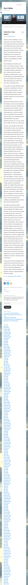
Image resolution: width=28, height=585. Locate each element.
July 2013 (6, 559)
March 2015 (6, 529)
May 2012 (6, 580)
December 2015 (7, 515)
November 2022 (7, 388)
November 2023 (7, 370)
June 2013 (6, 561)
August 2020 (6, 429)
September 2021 (7, 410)
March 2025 (6, 345)
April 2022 (6, 399)
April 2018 (6, 472)
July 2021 (6, 413)
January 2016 (7, 513)
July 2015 (6, 522)
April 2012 (6, 582)
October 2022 (7, 390)
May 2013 (6, 562)
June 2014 (6, 542)
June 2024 (6, 359)
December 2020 (7, 423)
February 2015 (7, 530)
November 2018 (7, 461)
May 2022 (6, 397)
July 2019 (6, 449)
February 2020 (7, 438)
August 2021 (6, 411)
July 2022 (6, 394)
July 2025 (6, 339)
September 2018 (7, 464)
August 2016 (6, 503)
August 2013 (6, 557)
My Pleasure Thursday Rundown (11, 320)
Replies (19, 276)
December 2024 (7, 350)
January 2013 (7, 568)
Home (5, 22)
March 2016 (6, 510)
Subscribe (7, 307)
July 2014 (6, 541)
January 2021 (7, 422)
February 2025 (7, 347)
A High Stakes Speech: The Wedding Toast (13, 319)
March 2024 (6, 364)
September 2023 (7, 373)
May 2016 (6, 507)
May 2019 (6, 452)
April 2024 (6, 362)
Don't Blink (8, 8)
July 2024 (6, 358)
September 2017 (7, 483)
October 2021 (7, 408)
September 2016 (7, 501)
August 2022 (6, 393)
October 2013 (7, 554)
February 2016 (7, 512)
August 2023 (6, 374)
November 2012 (7, 571)
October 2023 (7, 371)
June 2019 (6, 451)
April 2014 (6, 545)
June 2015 (6, 524)
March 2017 (6, 492)
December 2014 (7, 533)
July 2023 (6, 376)
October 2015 (7, 518)
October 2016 (7, 500)
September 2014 (7, 538)
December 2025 (7, 332)
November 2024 (7, 352)
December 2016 (7, 496)
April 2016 (6, 509)
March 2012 (6, 583)
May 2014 (6, 544)
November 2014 (7, 535)
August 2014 (6, 539)
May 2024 (6, 361)
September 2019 (7, 446)
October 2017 (7, 481)
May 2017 (6, 489)
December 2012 (7, 570)
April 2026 (6, 326)
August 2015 (6, 521)
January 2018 (7, 477)
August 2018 (6, 466)
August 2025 (6, 338)
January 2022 (7, 403)
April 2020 (6, 435)
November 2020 (7, 425)
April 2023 (6, 381)
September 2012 (7, 574)
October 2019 (7, 445)
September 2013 (7, 556)
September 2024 (7, 355)
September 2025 (7, 336)
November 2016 (7, 498)
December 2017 (7, 478)
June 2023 (6, 377)
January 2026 (7, 330)
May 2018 (6, 471)
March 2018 (6, 474)
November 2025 (7, 333)
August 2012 (6, 576)
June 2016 (6, 506)
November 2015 (7, 516)
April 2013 (6, 564)
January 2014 (7, 550)
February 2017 (7, 493)
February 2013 (7, 567)
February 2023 (7, 384)
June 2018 (6, 469)
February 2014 (7, 548)
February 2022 (7, 402)
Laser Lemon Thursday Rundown (11, 313)
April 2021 (6, 417)
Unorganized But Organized (10, 317)
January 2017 (7, 495)
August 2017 (6, 484)
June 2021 (6, 414)
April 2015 (6, 527)
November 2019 (7, 443)
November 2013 (7, 553)
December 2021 (7, 405)
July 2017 (6, 486)
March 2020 (6, 437)
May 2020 (6, 434)
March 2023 (6, 382)
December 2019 (7, 442)
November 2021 (7, 406)
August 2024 (6, 356)
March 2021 (6, 419)
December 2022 (7, 387)
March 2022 (6, 400)
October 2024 (7, 353)
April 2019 (6, 454)
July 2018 (6, 468)
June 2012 (6, 579)
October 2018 (7, 463)
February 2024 (7, 365)
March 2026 (6, 327)
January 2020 (7, 440)
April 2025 (6, 344)
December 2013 (7, 551)
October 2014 (7, 536)
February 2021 (7, 420)
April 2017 (6, 490)
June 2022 (6, 396)
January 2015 (7, 532)
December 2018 (7, 460)
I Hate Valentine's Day (12, 276)
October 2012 (7, 573)
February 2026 (7, 329)
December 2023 (7, 368)
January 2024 (7, 367)
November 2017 (7, 480)
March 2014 (6, 547)
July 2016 (6, 504)
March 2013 (6, 565)
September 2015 (7, 519)
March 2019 (6, 455)
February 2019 (7, 457)
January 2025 (7, 349)
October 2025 (7, 335)
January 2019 (7, 458)
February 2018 (7, 475)
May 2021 (6, 416)
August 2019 (6, 448)
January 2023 (7, 385)
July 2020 (6, 431)
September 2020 (7, 428)
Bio (9, 22)
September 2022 (7, 391)
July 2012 (6, 577)
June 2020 (6, 432)
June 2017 (6, 487)
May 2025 (6, 342)
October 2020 (7, 426)
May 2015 (6, 525)
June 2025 (6, 341)
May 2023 (6, 379)
